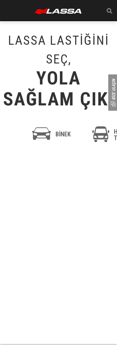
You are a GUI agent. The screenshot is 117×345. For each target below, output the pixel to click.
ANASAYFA (58, 11)
